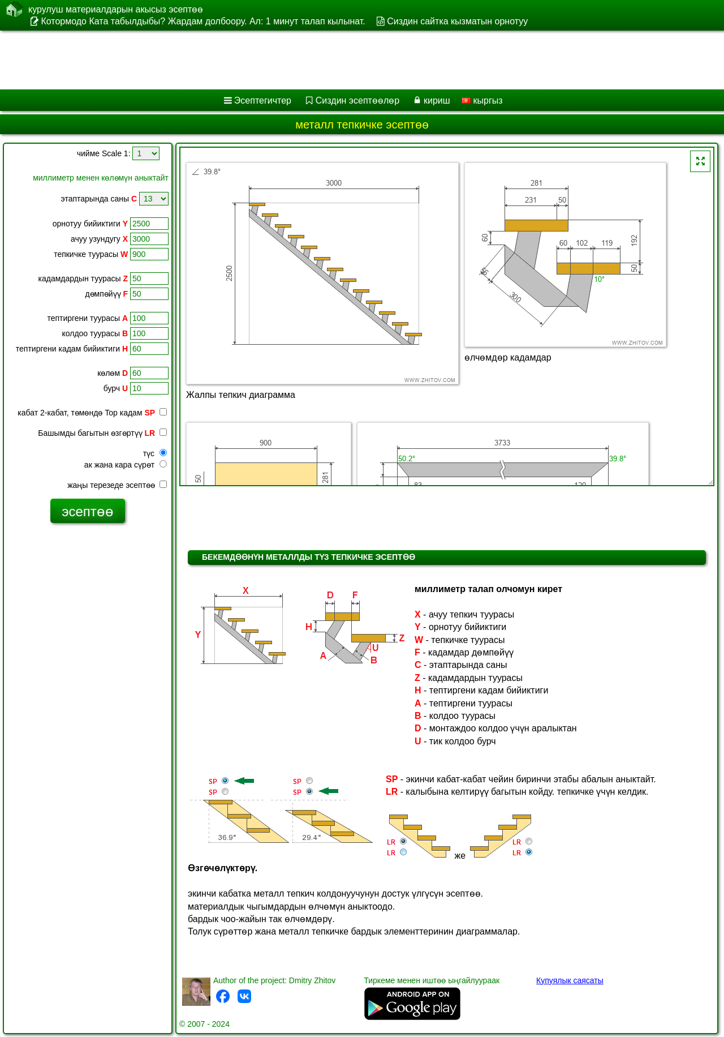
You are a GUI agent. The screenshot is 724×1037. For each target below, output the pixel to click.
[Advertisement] (343, 60)
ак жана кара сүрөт (125, 464)
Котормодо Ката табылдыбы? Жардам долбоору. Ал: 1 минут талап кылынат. (203, 21)
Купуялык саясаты (570, 980)
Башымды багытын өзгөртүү (102, 433)
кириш (437, 100)
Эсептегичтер (262, 100)
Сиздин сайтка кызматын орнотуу (457, 21)
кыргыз (482, 100)
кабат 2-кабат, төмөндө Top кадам (92, 412)
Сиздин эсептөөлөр (357, 100)
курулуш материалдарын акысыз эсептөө (115, 9)
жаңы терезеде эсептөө (117, 485)
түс (155, 453)
